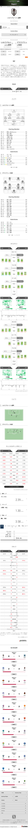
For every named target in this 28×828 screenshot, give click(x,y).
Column (2, 800)
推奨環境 (7, 820)
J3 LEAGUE (3, 808)
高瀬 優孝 (9, 206)
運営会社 (18, 820)
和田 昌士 (9, 140)
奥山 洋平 (9, 147)
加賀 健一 (9, 204)
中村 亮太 (9, 208)
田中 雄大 (9, 199)
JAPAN (16, 796)
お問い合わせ (23, 820)
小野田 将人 (10, 137)
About (16, 800)
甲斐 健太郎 (10, 135)
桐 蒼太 (9, 159)
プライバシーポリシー (13, 820)
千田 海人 (9, 203)
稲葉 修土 (9, 209)
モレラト (9, 145)
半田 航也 (9, 229)
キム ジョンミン (10, 148)
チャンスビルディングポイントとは (20, 489)
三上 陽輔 (9, 230)
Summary (3, 810)
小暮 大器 (9, 213)
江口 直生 (9, 211)
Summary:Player (4, 796)
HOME (1, 6)
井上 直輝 (9, 232)
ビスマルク (9, 157)
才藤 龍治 (9, 214)
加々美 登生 (10, 138)
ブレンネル (9, 164)
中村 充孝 (9, 161)
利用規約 (4, 820)
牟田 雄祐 (9, 133)
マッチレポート (14, 34)
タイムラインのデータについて (21, 390)
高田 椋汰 (9, 225)
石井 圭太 (9, 142)
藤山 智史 (9, 201)
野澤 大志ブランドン (11, 132)
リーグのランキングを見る (14, 486)
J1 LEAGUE (3, 803)
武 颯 (8, 216)
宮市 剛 (9, 143)
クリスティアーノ (10, 162)
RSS (26, 57)
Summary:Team (18, 792)
